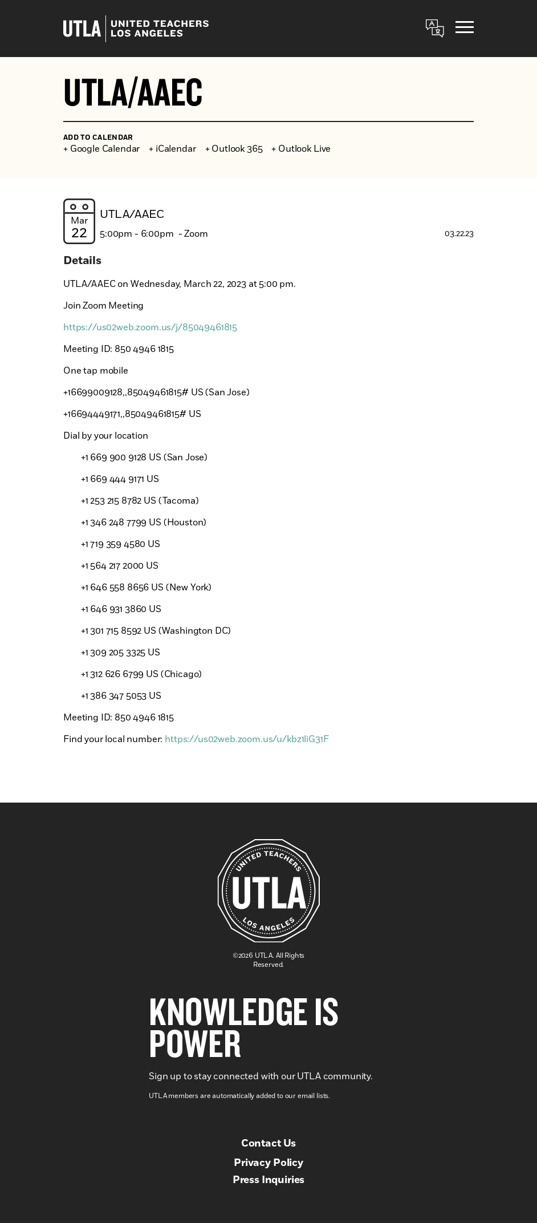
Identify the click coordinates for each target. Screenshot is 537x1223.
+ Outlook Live (301, 149)
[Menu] (464, 29)
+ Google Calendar (101, 149)
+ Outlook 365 (234, 149)
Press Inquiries (269, 1180)
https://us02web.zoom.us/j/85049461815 (150, 327)
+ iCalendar (172, 149)
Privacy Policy (268, 1163)
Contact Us (268, 1144)
